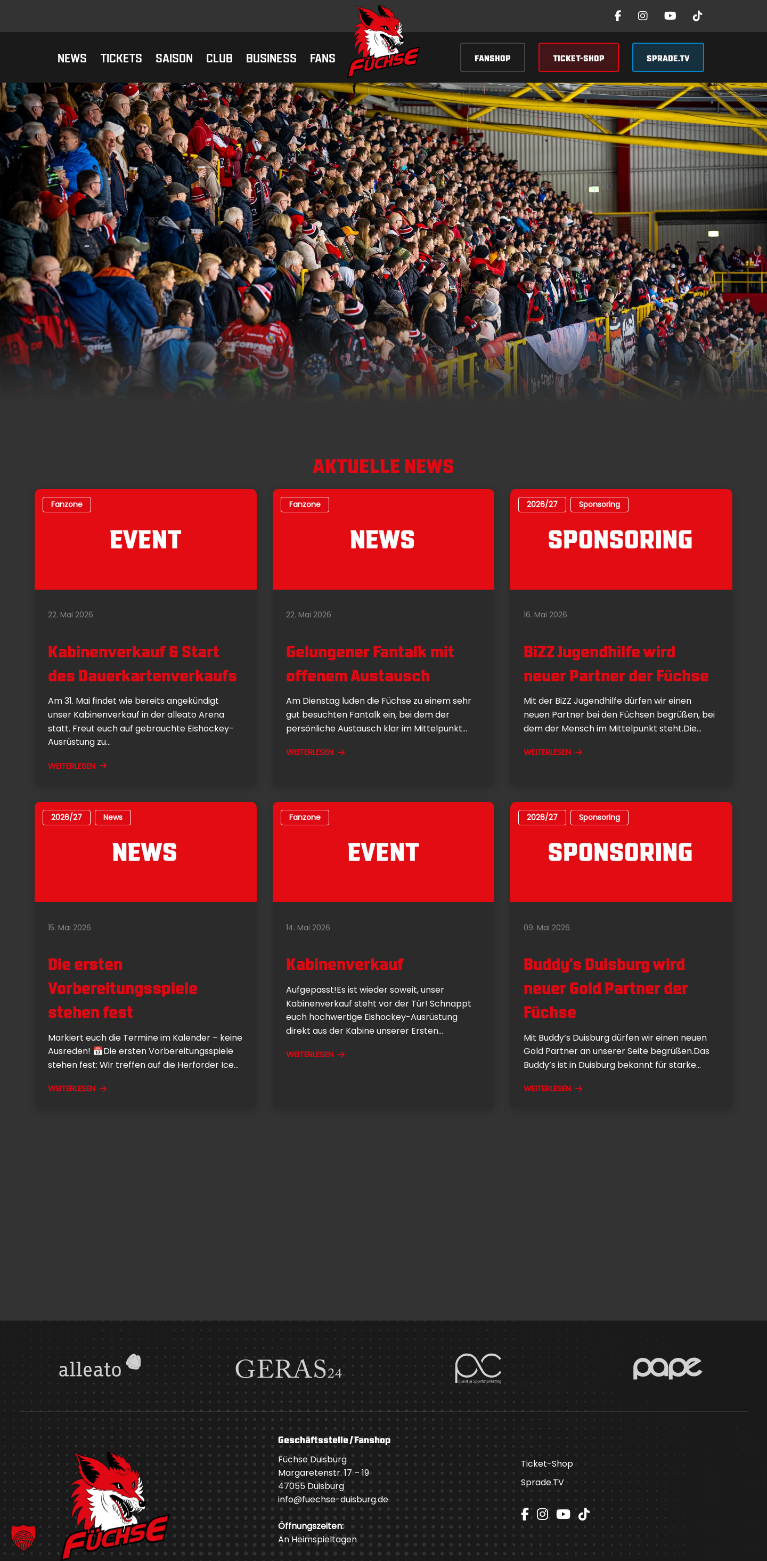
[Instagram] (643, 16)
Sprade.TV (542, 1482)
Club (219, 57)
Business (271, 57)
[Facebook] (618, 16)
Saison (174, 57)
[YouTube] (670, 16)
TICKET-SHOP (579, 57)
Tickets (121, 57)
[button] (23, 1537)
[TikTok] (698, 16)
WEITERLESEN (77, 765)
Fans (323, 57)
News (72, 57)
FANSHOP (493, 57)
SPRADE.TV (668, 57)
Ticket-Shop (547, 1464)
